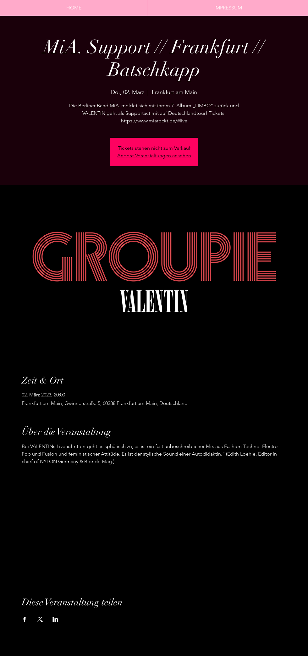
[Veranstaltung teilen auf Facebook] (25, 619)
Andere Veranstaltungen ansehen (154, 156)
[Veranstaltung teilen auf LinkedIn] (55, 619)
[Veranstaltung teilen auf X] (40, 619)
